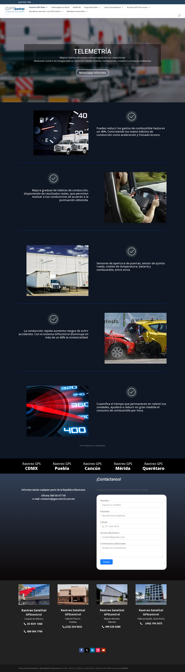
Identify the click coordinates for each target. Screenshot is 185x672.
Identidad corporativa (76, 11)
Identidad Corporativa (50, 668)
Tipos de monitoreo (112, 7)
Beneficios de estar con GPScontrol (44, 11)
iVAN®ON (77, 7)
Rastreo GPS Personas (137, 7)
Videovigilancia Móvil (60, 7)
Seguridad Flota (91, 7)
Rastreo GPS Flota (37, 7)
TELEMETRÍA (92, 51)
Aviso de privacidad (28, 668)
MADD (125, 668)
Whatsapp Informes (92, 73)
